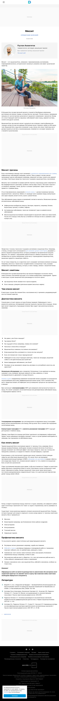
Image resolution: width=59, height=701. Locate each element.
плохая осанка (30, 192)
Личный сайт (22, 53)
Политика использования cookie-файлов (38, 656)
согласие (6, 692)
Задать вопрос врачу (43, 652)
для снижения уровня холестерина (36, 251)
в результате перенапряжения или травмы (44, 173)
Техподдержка (34, 659)
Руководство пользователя (47, 659)
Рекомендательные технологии (12, 659)
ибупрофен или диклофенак (36, 459)
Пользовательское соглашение (18, 656)
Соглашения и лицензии (23, 652)
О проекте (12, 652)
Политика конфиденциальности (19, 654)
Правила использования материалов (38, 654)
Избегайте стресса (10, 548)
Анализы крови (6, 378)
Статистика (26, 659)
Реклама (33, 652)
